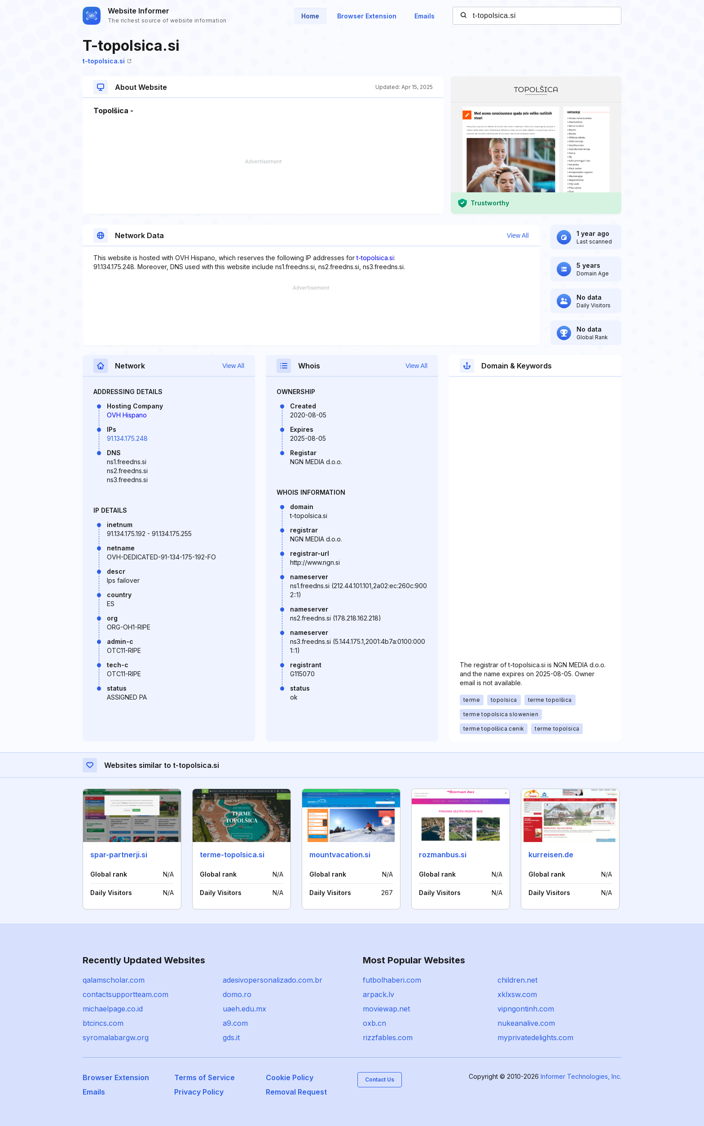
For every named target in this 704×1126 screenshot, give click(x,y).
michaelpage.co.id (113, 1008)
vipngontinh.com (525, 1008)
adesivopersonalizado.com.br (272, 979)
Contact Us (379, 1079)
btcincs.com (103, 1023)
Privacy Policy (199, 1091)
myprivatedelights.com (535, 1037)
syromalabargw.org (116, 1037)
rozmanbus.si (442, 854)
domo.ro (237, 994)
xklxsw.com (517, 994)
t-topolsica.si (107, 61)
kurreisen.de (550, 854)
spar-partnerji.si (118, 854)
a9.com (235, 1023)
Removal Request (296, 1091)
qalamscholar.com (114, 979)
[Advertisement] (263, 186)
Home (310, 16)
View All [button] (518, 235)
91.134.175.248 (127, 438)
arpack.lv (378, 994)
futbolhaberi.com (392, 979)
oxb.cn (374, 1023)
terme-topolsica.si (232, 854)
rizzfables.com (388, 1037)
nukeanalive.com (526, 1023)
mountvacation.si (339, 854)
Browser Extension (366, 16)
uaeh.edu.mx (244, 1008)
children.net (517, 979)
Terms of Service (204, 1077)
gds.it (231, 1037)
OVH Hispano (127, 415)
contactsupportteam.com (125, 994)
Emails (424, 16)
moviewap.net (386, 1008)
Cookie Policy (289, 1077)
